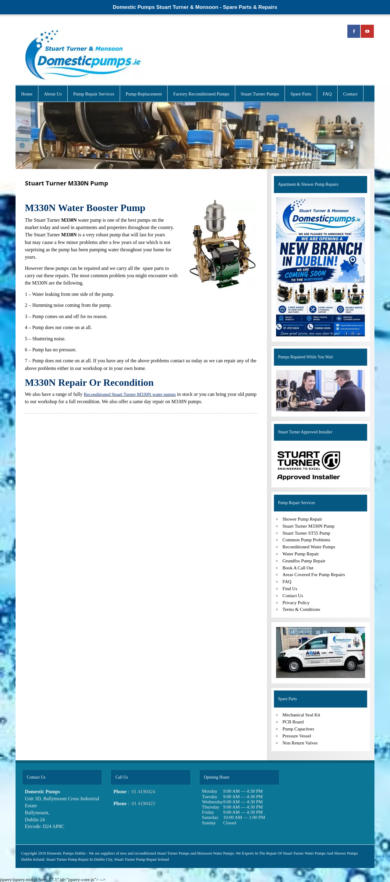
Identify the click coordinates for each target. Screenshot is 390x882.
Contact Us (292, 595)
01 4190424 (143, 791)
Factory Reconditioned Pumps (201, 93)
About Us (53, 93)
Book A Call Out (298, 567)
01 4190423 (143, 803)
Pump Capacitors (298, 728)
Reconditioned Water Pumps (308, 546)
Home (26, 93)
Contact (350, 93)
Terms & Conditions (301, 609)
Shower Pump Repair (302, 519)
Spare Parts (300, 93)
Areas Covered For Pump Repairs (313, 574)
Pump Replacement (144, 93)
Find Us (289, 588)
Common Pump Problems (306, 539)
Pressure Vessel (296, 735)
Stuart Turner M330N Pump (308, 526)
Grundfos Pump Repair (303, 560)
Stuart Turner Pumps (260, 93)
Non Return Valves (299, 742)
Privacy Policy (296, 602)
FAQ (327, 93)
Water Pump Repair (300, 553)
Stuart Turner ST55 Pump (306, 533)
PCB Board (293, 721)
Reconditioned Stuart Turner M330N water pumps (130, 394)
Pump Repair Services (93, 93)
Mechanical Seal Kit (301, 714)
